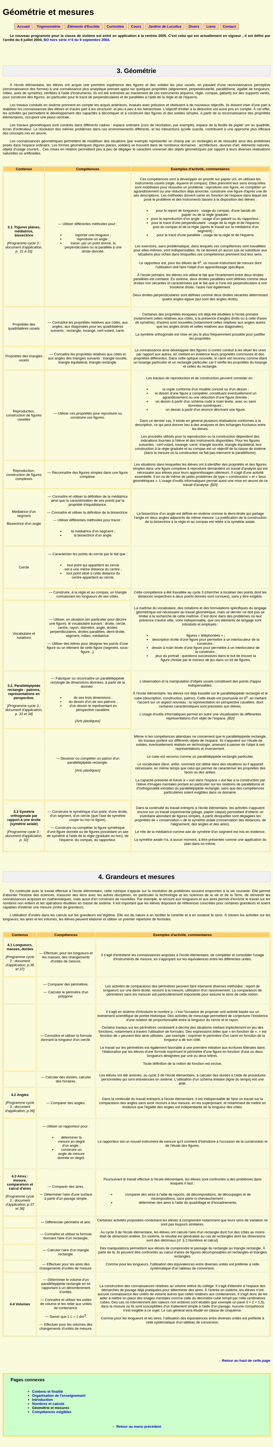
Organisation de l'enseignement (59, 1396)
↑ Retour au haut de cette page (244, 1360)
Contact (229, 26)
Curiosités (115, 26)
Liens (211, 26)
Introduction (42, 1400)
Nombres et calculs (48, 1404)
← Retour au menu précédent (136, 1426)
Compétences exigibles (51, 1412)
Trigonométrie (48, 26)
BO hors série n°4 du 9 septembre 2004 (76, 40)
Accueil (23, 26)
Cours (136, 26)
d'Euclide (83, 26)
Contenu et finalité (47, 1391)
